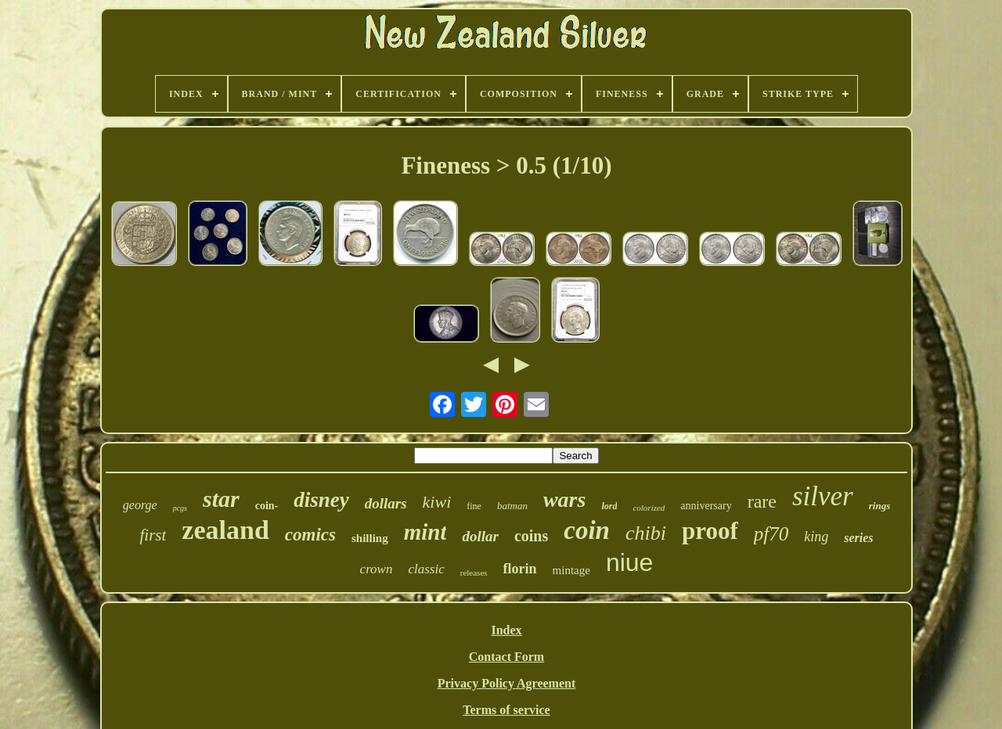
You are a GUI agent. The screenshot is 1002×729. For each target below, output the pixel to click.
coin (587, 530)
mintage (571, 570)
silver (822, 496)
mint (425, 531)
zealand (225, 529)
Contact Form (506, 656)
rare (762, 501)
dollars (386, 503)
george (140, 505)
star (221, 499)
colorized (649, 507)
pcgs (180, 508)
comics (310, 534)
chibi (645, 533)
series (858, 537)
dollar (480, 536)
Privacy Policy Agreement (507, 683)
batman (512, 506)
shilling (369, 538)
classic (426, 569)
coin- (267, 506)
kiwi (437, 502)
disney (321, 500)
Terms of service (506, 709)
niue (630, 562)
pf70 (771, 533)
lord (609, 506)
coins (531, 535)
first (153, 535)
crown (376, 569)
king (816, 536)
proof (710, 530)
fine (474, 506)
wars (564, 499)
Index (506, 630)
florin (520, 568)
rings (879, 506)
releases (474, 572)
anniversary (705, 506)
